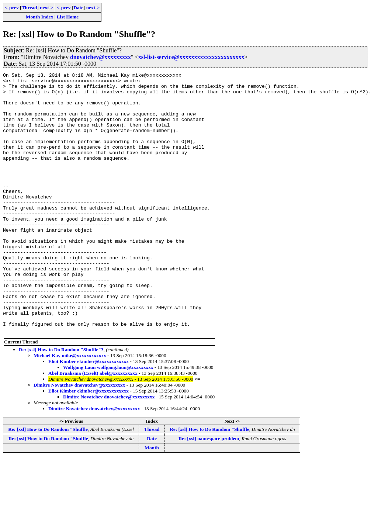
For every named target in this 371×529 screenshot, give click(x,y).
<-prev (12, 7)
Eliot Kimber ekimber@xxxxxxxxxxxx (88, 413)
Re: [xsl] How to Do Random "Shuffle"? (61, 401)
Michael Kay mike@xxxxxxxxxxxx (70, 407)
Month (152, 499)
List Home (68, 17)
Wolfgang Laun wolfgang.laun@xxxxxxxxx (108, 419)
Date (78, 7)
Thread (29, 7)
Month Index (39, 17)
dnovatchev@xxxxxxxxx (100, 57)
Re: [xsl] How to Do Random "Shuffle (47, 481)
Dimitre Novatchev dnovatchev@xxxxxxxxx (79, 437)
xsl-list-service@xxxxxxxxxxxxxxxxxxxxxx (191, 57)
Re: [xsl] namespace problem (208, 490)
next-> (46, 7)
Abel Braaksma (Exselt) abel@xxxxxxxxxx (93, 425)
